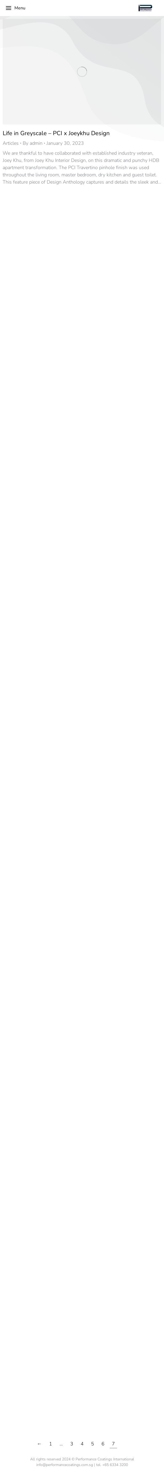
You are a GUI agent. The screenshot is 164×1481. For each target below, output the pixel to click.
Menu (15, 8)
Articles (11, 143)
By (32, 143)
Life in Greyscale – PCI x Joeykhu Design (56, 133)
